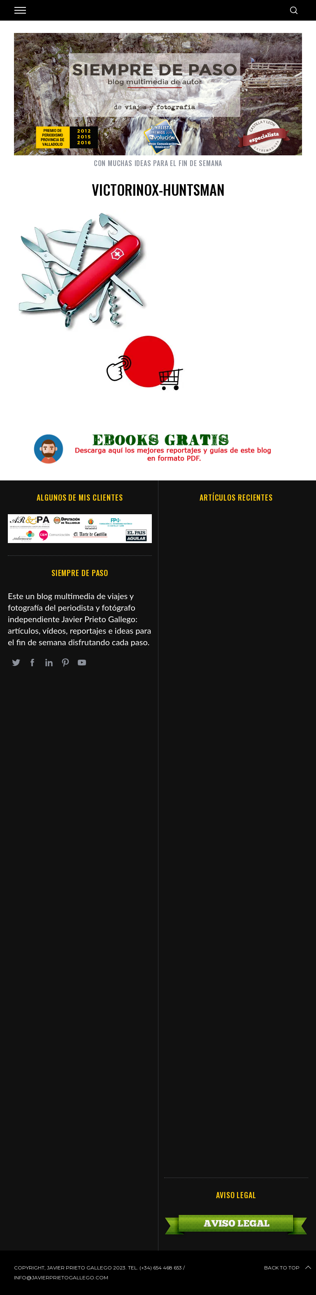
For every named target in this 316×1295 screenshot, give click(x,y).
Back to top (288, 1267)
